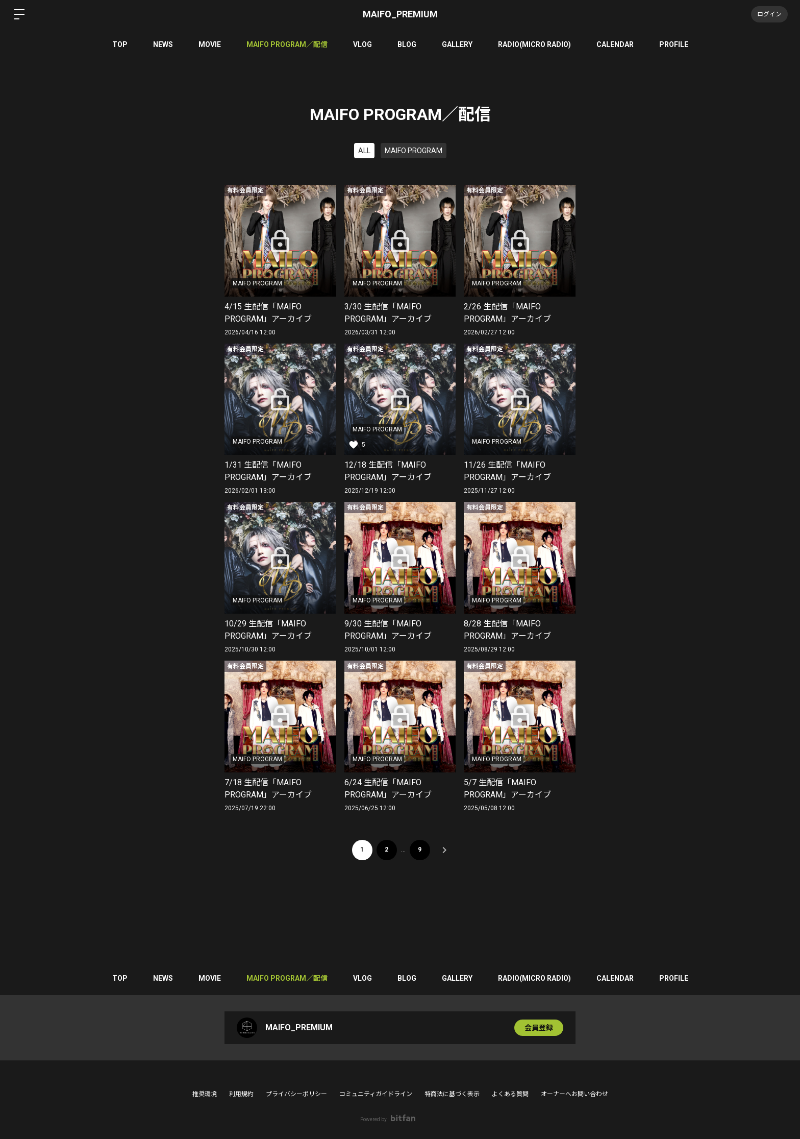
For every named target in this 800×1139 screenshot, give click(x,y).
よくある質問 (510, 1094)
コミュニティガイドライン (375, 1094)
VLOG (362, 44)
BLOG (406, 44)
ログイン (769, 14)
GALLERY (457, 44)
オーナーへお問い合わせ (574, 1094)
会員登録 (538, 1028)
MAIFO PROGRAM (413, 151)
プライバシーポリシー (296, 1094)
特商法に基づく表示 (452, 1094)
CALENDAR (615, 44)
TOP (120, 44)
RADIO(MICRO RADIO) (534, 44)
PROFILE (673, 44)
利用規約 (241, 1094)
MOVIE (209, 44)
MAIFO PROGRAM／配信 (287, 44)
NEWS (163, 44)
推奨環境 (204, 1094)
